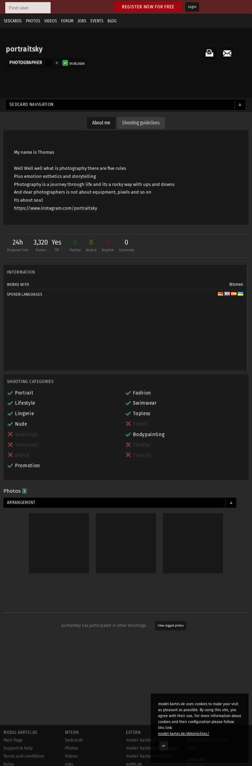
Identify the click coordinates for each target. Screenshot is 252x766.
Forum (67, 21)
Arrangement (21, 502)
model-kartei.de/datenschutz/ (183, 733)
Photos (33, 21)
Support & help (18, 748)
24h (18, 246)
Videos (50, 21)
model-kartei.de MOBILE (149, 756)
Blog (112, 21)
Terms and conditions (23, 756)
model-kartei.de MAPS (147, 740)
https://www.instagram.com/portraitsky (55, 208)
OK (163, 745)
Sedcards (13, 21)
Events (96, 21)
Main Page (13, 740)
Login (192, 7)
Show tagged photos (171, 626)
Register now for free (148, 6)
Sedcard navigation (31, 104)
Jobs (82, 21)
